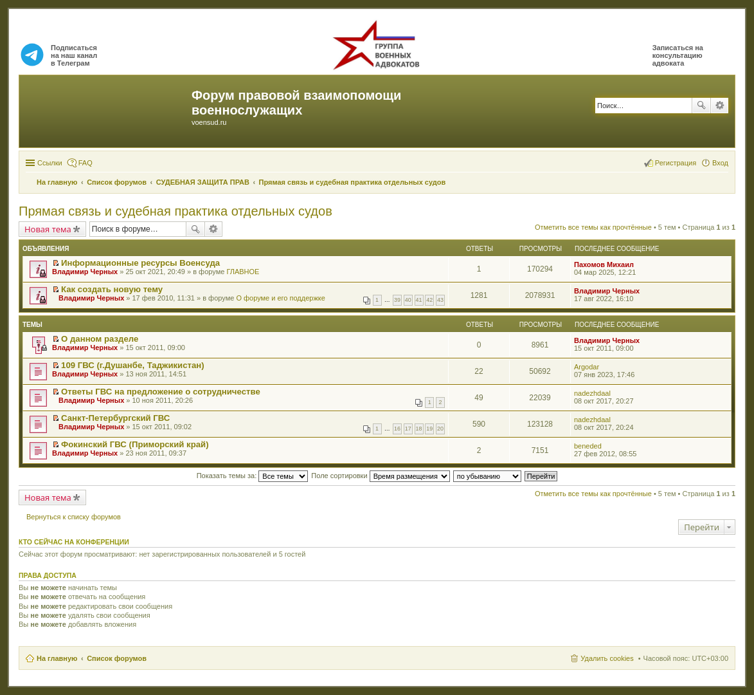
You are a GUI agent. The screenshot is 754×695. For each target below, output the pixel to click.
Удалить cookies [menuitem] (606, 658)
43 (440, 300)
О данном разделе (99, 339)
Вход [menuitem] (720, 163)
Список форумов (117, 658)
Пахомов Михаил (604, 264)
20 (440, 428)
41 (419, 300)
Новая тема (47, 229)
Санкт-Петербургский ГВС (115, 418)
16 (397, 428)
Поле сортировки (380, 475)
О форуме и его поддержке (280, 298)
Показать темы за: (253, 475)
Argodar (586, 367)
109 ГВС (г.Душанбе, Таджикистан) (132, 365)
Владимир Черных (85, 271)
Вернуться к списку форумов (73, 517)
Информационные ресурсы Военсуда (140, 263)
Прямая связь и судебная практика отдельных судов (175, 211)
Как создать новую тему (112, 289)
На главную (57, 658)
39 (397, 300)
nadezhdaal (592, 393)
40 (408, 300)
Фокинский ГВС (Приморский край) (135, 444)
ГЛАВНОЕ (242, 271)
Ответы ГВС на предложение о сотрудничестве (160, 391)
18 (419, 428)
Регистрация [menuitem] (675, 163)
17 (408, 428)
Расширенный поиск (719, 105)
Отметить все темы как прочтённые (593, 227)
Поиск (701, 105)
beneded (588, 446)
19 (429, 428)
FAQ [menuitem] (85, 163)
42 (429, 300)
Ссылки (49, 163)
